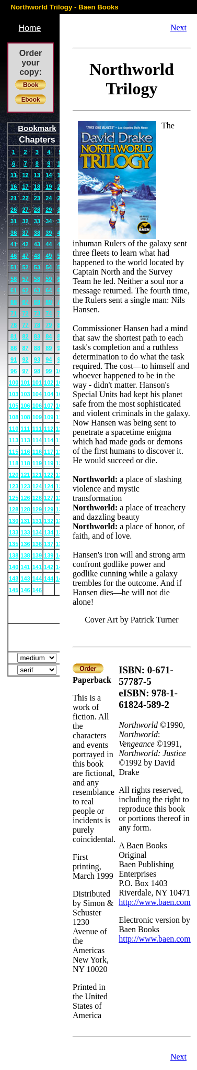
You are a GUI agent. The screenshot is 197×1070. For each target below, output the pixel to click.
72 (25, 313)
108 (13, 417)
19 (48, 186)
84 (48, 336)
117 (48, 452)
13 (37, 175)
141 (25, 567)
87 (25, 348)
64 (48, 290)
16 (13, 186)
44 (48, 244)
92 (25, 359)
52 (25, 267)
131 (25, 521)
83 (37, 336)
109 (37, 417)
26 (13, 209)
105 (13, 405)
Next (178, 27)
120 (13, 475)
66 (13, 302)
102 (48, 382)
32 (25, 221)
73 (37, 313)
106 (25, 405)
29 (48, 209)
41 (13, 244)
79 (48, 325)
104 (37, 394)
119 (37, 463)
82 (25, 336)
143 (13, 578)
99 (48, 371)
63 (37, 290)
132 (48, 521)
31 (13, 221)
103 (13, 394)
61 (13, 290)
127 (48, 498)
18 (37, 186)
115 (13, 452)
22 (25, 198)
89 (48, 348)
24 (48, 198)
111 (25, 428)
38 (37, 233)
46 (13, 256)
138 (13, 555)
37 (25, 233)
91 (13, 359)
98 (37, 371)
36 (13, 233)
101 (25, 382)
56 (13, 279)
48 (37, 256)
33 (37, 221)
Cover (37, 609)
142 (48, 567)
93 (37, 359)
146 (25, 590)
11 (13, 175)
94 (48, 359)
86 (13, 348)
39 (48, 233)
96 (13, 371)
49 (48, 256)
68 (37, 302)
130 (13, 521)
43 (37, 244)
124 (37, 486)
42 (25, 244)
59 (48, 279)
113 (13, 440)
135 (13, 544)
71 (13, 313)
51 (13, 267)
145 (13, 590)
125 (13, 498)
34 (48, 221)
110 (13, 428)
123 (13, 486)
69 (48, 302)
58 (37, 279)
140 (13, 567)
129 (37, 509)
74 (48, 313)
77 (25, 325)
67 (25, 302)
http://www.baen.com (155, 902)
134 (37, 532)
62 (25, 290)
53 (37, 267)
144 (37, 578)
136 (25, 544)
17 (25, 186)
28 (37, 209)
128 (13, 509)
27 (25, 209)
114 (37, 440)
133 (13, 532)
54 (48, 267)
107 (48, 405)
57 (25, 279)
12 (25, 175)
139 (37, 555)
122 (48, 475)
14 (48, 175)
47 (25, 256)
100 (13, 382)
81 (13, 336)
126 (25, 498)
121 (25, 475)
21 (13, 198)
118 (13, 463)
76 (13, 325)
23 (37, 198)
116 (25, 452)
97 (25, 371)
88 (37, 348)
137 (48, 544)
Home (30, 28)
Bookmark (37, 128)
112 (48, 428)
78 (37, 325)
